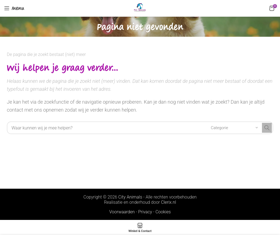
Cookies (163, 211)
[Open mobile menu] (14, 8)
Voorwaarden (122, 211)
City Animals (130, 197)
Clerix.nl (168, 202)
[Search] (140, 127)
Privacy (145, 211)
